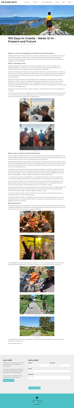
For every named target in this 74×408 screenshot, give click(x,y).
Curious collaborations (46, 2)
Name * (30, 363)
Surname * (53, 363)
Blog (63, 2)
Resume (69, 2)
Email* (30, 368)
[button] (35, 2)
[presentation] (39, 383)
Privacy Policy (37, 404)
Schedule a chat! (8, 380)
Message (30, 374)
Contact (57, 2)
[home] (8, 2)
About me (27, 2)
